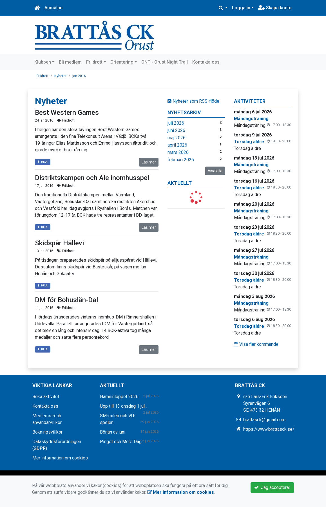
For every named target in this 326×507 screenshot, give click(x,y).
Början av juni (112, 432)
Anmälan (53, 7)
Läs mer (149, 162)
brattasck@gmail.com (264, 419)
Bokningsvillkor (47, 432)
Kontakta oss (206, 62)
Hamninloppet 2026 (119, 396)
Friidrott (94, 62)
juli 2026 (176, 123)
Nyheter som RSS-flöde (193, 101)
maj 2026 (177, 137)
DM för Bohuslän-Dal (66, 300)
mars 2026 (178, 152)
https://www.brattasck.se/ (268, 429)
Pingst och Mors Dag (121, 441)
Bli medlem (70, 62)
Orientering (121, 62)
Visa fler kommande (256, 344)
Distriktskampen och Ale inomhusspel (92, 178)
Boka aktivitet (45, 396)
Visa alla (215, 171)
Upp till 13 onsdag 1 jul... (123, 406)
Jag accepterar (272, 487)
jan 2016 (79, 76)
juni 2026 (176, 130)
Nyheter (60, 76)
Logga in (241, 7)
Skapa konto (275, 7)
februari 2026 (181, 159)
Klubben (42, 62)
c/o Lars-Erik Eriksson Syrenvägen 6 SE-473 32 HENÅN (265, 403)
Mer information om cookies (60, 458)
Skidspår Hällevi (59, 243)
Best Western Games (67, 112)
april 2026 (177, 145)
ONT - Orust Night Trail (164, 62)
